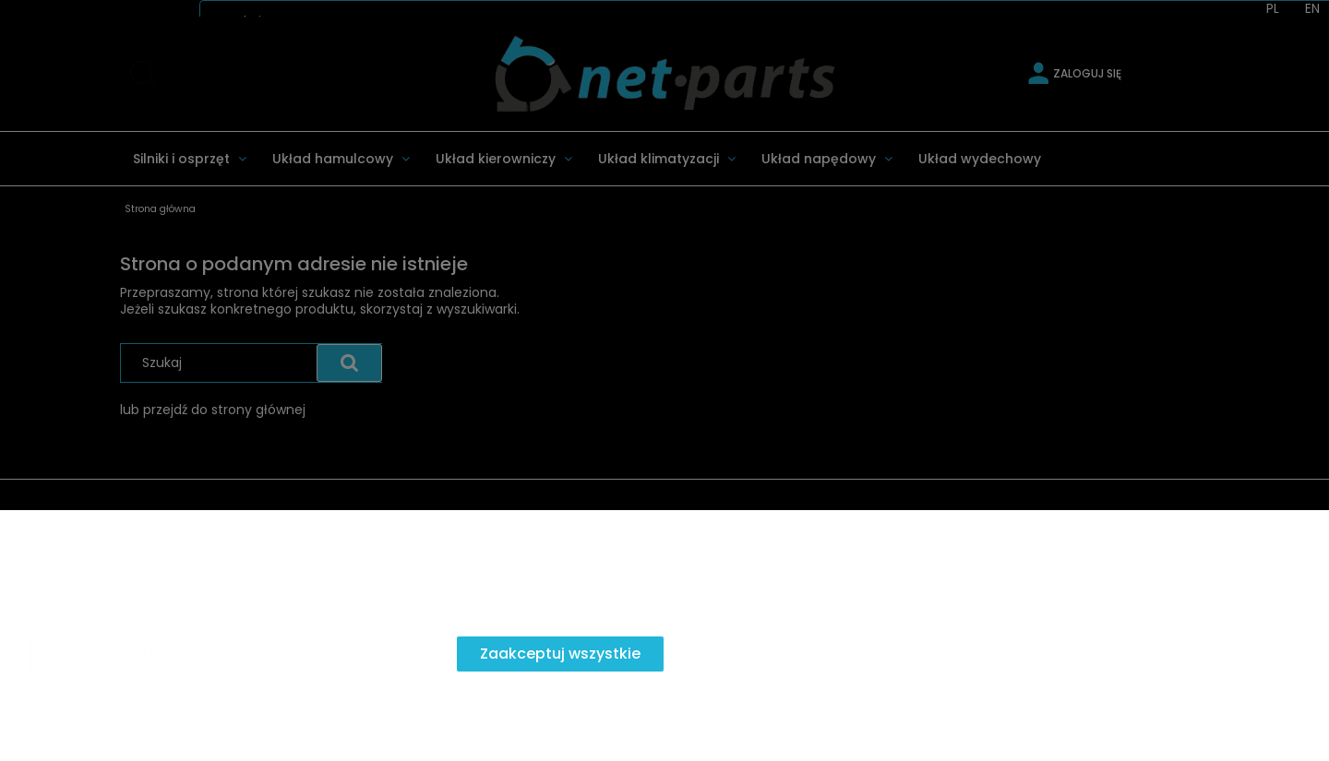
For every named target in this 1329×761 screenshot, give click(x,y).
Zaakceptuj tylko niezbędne (157, 653)
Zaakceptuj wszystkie (560, 653)
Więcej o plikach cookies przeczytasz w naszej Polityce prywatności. (247, 612)
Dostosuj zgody (370, 653)
